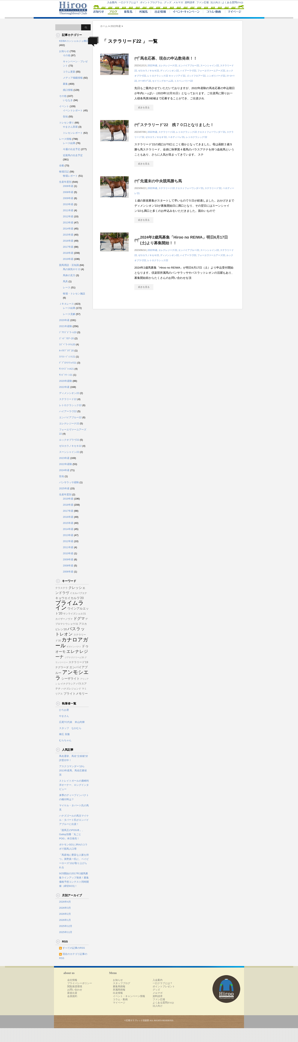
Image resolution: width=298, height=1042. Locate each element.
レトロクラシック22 (157, 75)
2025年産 (64, 488)
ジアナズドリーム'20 (74, 657)
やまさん (64, 716)
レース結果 (69, 143)
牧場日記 (64, 171)
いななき (68, 100)
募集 (65, 83)
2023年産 (64, 458)
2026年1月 (65, 920)
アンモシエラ (72, 675)
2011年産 (68, 210)
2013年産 (68, 222)
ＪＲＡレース (66, 303)
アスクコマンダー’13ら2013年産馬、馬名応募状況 (73, 770)
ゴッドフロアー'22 (196, 75)
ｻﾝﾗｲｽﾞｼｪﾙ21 (66, 368)
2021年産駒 (65, 326)
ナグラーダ (62, 667)
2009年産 (68, 198)
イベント (64, 106)
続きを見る (144, 107)
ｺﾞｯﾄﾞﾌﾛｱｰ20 (66, 338)
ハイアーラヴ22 (188, 70)
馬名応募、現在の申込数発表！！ (168, 58)
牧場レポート (70, 175)
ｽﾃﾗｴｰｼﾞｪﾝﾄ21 (67, 356)
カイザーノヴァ (64, 619)
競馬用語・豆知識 (69, 265)
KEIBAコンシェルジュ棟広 (74, 41)
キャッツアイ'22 (177, 75)
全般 (61, 165)
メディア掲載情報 (73, 77)
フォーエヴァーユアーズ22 (211, 70)
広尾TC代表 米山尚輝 (72, 722)
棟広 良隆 (64, 734)
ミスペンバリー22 (183, 81)
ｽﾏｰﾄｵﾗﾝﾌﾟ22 (144, 81)
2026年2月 (65, 913)
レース (66, 287)
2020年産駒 (65, 380)
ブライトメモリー (75, 693)
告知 (65, 116)
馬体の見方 (69, 275)
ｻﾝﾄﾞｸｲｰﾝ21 (65, 374)
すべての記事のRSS (74, 947)
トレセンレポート (73, 132)
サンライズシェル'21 (74, 613)
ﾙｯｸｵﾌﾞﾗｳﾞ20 (66, 350)
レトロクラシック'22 (196, 137)
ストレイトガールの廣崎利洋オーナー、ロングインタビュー (74, 785)
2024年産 (64, 470)
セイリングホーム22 (162, 81)
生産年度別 (65, 181)
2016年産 (68, 240)
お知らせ (64, 51)
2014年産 (68, 228)
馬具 (65, 281)
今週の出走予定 (71, 149)
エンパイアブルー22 (188, 65)
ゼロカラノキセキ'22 (156, 137)
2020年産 (64, 320)
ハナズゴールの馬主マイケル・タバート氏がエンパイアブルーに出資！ (74, 819)
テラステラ (61, 588)
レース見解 (69, 314)
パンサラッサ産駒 (69, 482)
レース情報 (65, 139)
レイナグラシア (66, 683)
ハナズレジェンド (71, 688)
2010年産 (68, 204)
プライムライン (69, 605)
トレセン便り (66, 122)
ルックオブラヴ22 (69, 439)
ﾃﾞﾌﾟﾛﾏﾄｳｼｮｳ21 (67, 362)
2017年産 (68, 246)
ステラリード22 (167, 132)
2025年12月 (65, 926)
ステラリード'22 (213, 188)
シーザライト (70, 678)
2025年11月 (65, 932)
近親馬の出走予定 (73, 155)
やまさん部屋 (70, 126)
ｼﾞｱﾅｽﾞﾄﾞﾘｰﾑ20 (67, 332)
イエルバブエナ (78, 593)
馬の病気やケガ (71, 269)
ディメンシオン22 (169, 70)
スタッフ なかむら (70, 728)
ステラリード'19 (78, 662)
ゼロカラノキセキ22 (148, 70)
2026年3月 (65, 907)
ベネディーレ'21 (176, 137)
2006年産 (68, 186)
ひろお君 (64, 709)
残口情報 (68, 90)
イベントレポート (73, 110)
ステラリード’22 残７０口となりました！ (177, 125)
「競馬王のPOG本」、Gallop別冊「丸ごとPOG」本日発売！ (71, 834)
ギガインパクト (74, 646)
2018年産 (68, 252)
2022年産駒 (65, 464)
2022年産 (152, 65)
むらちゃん (65, 740)
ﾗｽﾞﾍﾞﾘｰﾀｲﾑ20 (67, 344)
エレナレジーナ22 (168, 65)
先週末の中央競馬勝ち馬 (161, 181)
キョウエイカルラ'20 (69, 598)
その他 (66, 55)
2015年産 (68, 234)
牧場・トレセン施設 (74, 293)
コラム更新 (69, 71)
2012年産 (68, 216)
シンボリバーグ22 (216, 75)
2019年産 (68, 259)
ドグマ (79, 618)
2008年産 (68, 192)
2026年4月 (65, 901)
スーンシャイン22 (209, 65)
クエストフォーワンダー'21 (211, 132)
